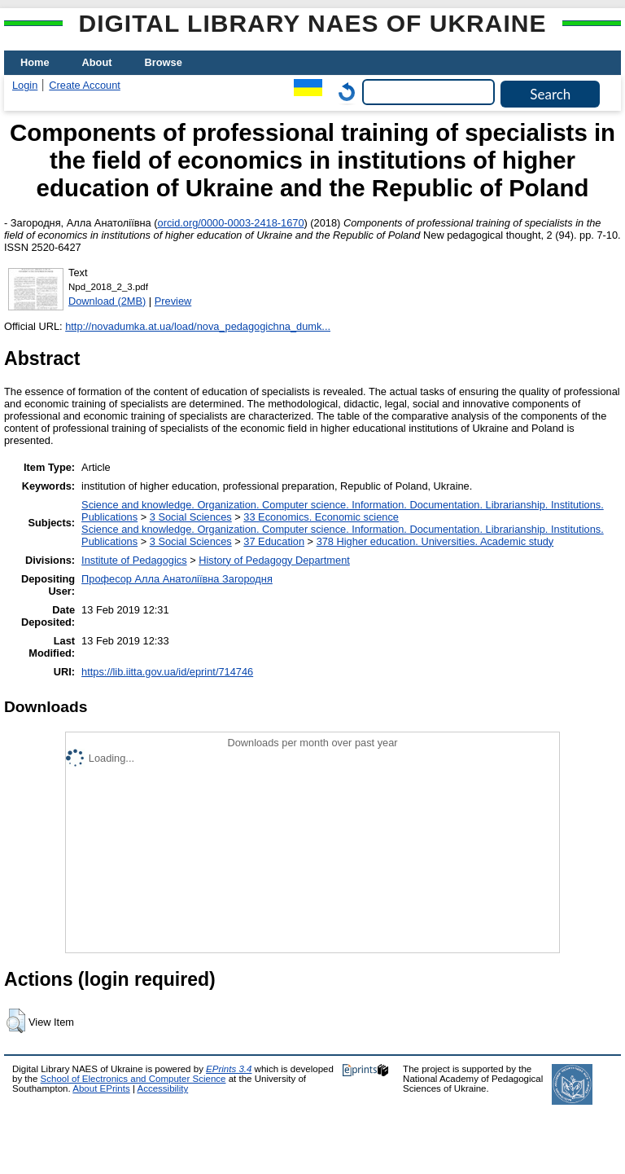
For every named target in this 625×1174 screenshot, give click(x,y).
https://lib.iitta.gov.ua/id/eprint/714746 (167, 672)
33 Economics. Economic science (321, 517)
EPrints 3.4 (228, 1069)
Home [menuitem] (35, 62)
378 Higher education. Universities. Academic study (435, 541)
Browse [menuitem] (163, 62)
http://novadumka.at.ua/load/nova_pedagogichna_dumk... (197, 326)
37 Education (273, 541)
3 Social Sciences (191, 517)
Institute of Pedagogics (133, 560)
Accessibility (162, 1088)
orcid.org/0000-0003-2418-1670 (231, 223)
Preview (173, 301)
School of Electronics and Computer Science (133, 1079)
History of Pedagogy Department (274, 560)
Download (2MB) (107, 301)
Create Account (84, 85)
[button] (16, 1021)
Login (24, 85)
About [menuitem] (97, 62)
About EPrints (100, 1088)
